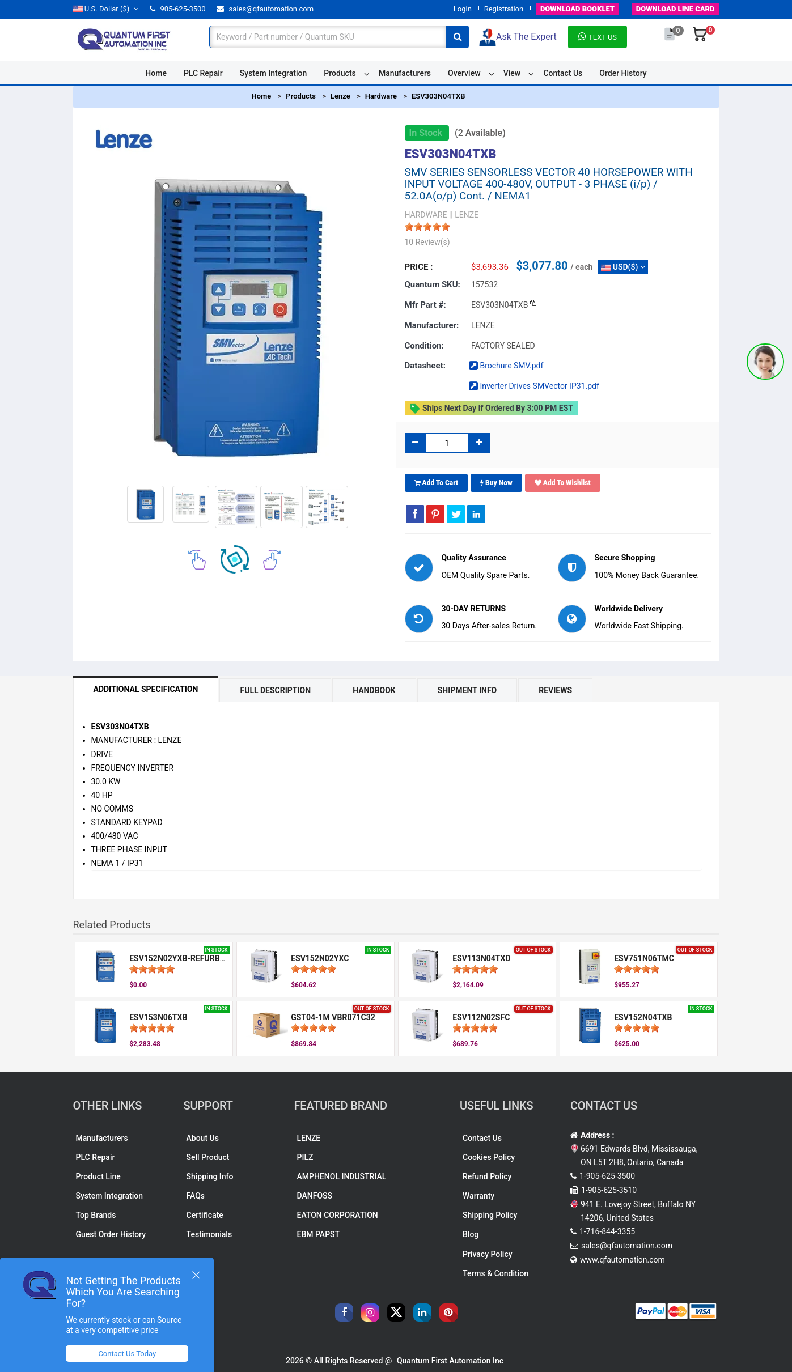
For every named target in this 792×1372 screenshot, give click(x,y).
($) (106, 9)
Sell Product (208, 1157)
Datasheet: (425, 365)
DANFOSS (315, 1195)
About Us (203, 1137)
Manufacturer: (432, 325)
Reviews (555, 690)
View (512, 73)
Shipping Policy (490, 1215)
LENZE (309, 1137)
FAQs (196, 1195)
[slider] (427, 226)
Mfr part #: (425, 305)
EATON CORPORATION (337, 1215)
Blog (470, 1234)
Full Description (275, 690)
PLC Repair (203, 73)
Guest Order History (111, 1234)
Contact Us (562, 73)
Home (156, 73)
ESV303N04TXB (438, 96)
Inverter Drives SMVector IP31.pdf (534, 385)
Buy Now (496, 483)
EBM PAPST (318, 1234)
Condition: (424, 346)
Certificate (205, 1215)
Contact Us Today (127, 1353)
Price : (419, 267)
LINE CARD (675, 9)
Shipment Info (467, 690)
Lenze (340, 96)
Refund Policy (487, 1176)
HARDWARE (426, 214)
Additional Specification (146, 689)
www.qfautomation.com (622, 1259)
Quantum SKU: (432, 284)
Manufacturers (405, 73)
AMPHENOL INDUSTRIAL (342, 1176)
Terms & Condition (495, 1273)
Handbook (374, 690)
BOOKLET (577, 9)
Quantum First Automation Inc (450, 1360)
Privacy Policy (488, 1254)
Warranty (478, 1195)
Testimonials (209, 1234)
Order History (622, 73)
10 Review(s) (427, 242)
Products (340, 73)
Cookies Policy (489, 1157)
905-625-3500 (177, 9)
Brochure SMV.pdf (506, 365)
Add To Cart (436, 483)
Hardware (381, 96)
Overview (464, 73)
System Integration (273, 73)
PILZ (305, 1157)
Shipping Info (210, 1176)
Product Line (98, 1176)
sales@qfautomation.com (265, 9)
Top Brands (96, 1215)
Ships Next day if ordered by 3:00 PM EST (491, 408)
